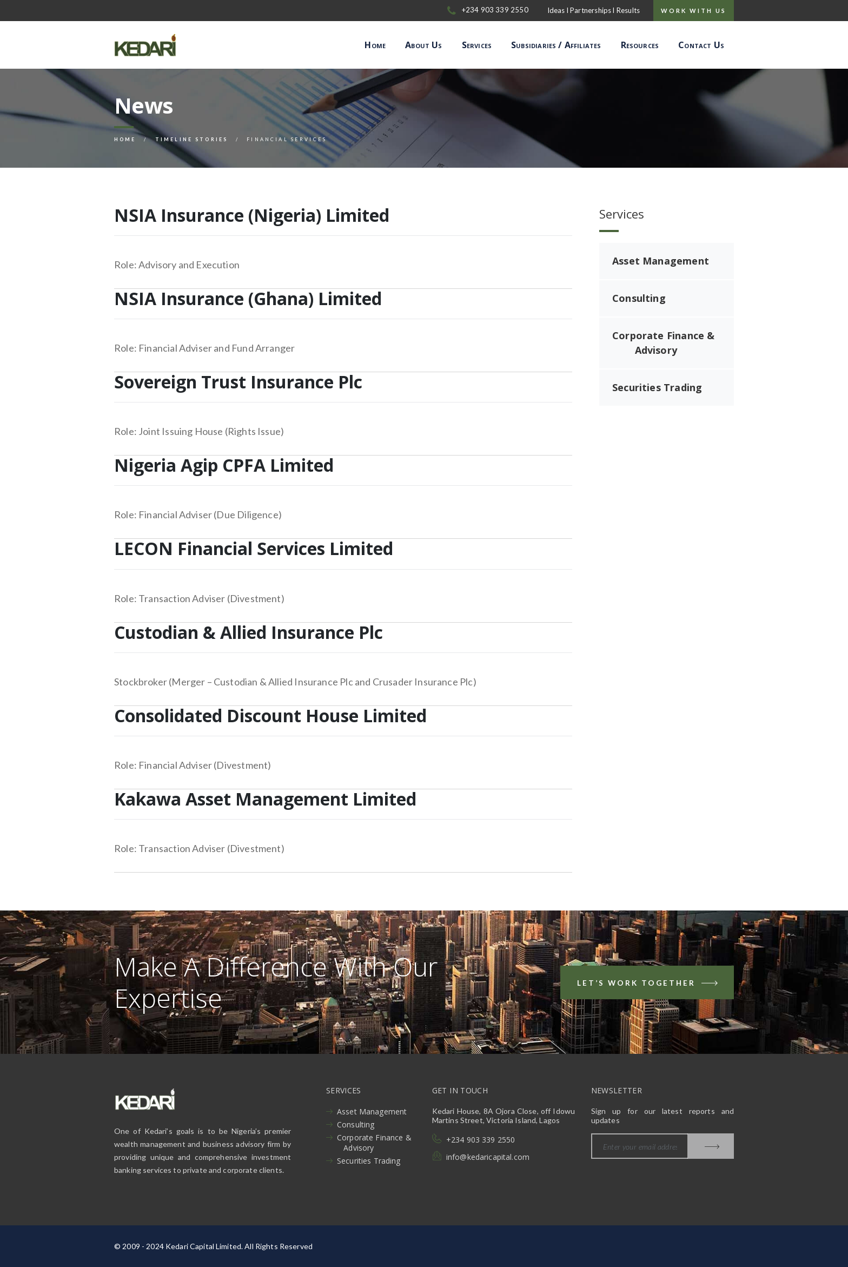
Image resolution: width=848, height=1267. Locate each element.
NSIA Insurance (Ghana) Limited (248, 298)
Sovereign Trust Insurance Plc (238, 381)
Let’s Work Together (648, 984)
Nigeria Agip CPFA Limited (224, 465)
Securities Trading (657, 387)
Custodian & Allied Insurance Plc (248, 632)
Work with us (693, 10)
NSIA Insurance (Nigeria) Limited (251, 215)
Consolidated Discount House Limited (270, 715)
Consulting (639, 298)
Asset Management (660, 260)
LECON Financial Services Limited (253, 548)
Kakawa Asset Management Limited (265, 798)
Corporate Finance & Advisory (663, 343)
